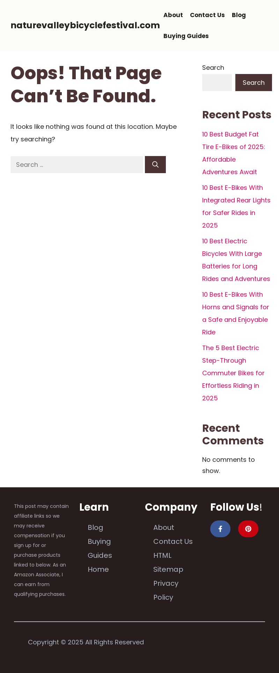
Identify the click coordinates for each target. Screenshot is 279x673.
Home (98, 569)
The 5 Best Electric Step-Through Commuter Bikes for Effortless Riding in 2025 (233, 372)
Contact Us (207, 15)
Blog (239, 15)
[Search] (155, 164)
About (173, 15)
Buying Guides (186, 36)
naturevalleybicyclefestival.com (85, 25)
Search (213, 67)
